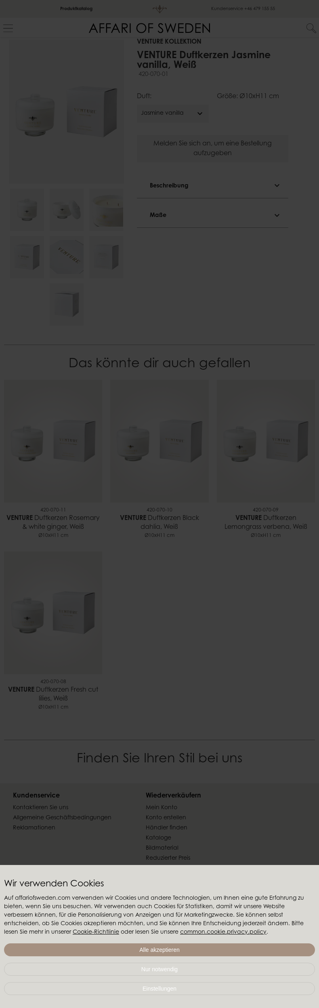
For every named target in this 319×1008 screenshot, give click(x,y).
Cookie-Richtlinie (96, 932)
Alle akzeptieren (159, 950)
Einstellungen (159, 988)
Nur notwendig (159, 969)
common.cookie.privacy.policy (223, 932)
